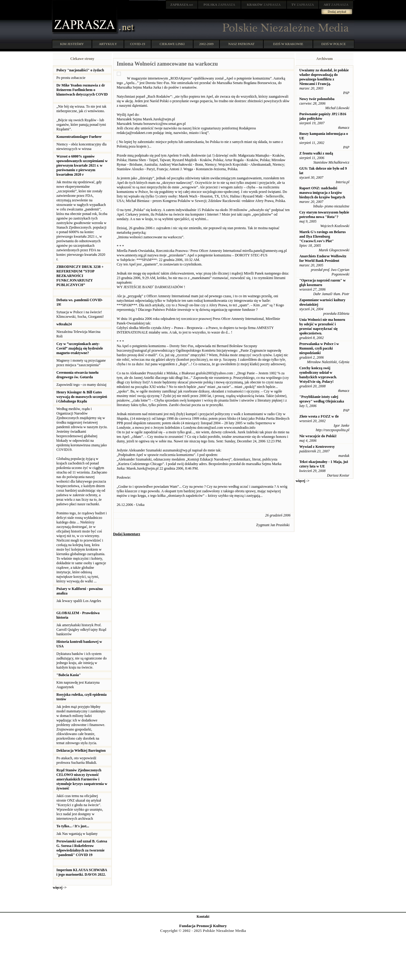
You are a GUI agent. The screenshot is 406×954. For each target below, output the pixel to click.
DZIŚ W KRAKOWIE (288, 44)
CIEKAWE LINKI (172, 44)
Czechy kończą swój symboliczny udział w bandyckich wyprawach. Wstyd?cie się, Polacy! (318, 375)
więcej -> (60, 887)
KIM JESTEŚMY (72, 44)
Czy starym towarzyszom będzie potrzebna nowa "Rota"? (324, 214)
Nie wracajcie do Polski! (318, 436)
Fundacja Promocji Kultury (203, 925)
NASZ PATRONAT (241, 44)
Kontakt (203, 916)
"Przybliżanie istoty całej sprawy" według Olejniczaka (321, 399)
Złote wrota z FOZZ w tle (319, 416)
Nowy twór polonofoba (316, 99)
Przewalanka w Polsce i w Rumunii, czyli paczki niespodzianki (319, 348)
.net (181, 4)
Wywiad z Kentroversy (317, 446)
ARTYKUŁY (108, 44)
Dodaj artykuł (337, 11)
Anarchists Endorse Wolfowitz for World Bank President (322, 258)
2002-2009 (206, 44)
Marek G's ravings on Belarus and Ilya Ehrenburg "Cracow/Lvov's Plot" (322, 236)
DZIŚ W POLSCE (333, 44)
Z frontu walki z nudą (316, 153)
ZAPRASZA (219, 4)
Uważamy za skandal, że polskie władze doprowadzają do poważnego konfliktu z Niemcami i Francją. (324, 77)
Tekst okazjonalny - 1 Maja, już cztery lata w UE (323, 464)
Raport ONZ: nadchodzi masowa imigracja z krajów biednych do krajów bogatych (322, 192)
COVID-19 (137, 44)
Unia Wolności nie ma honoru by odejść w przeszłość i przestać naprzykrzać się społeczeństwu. (322, 326)
